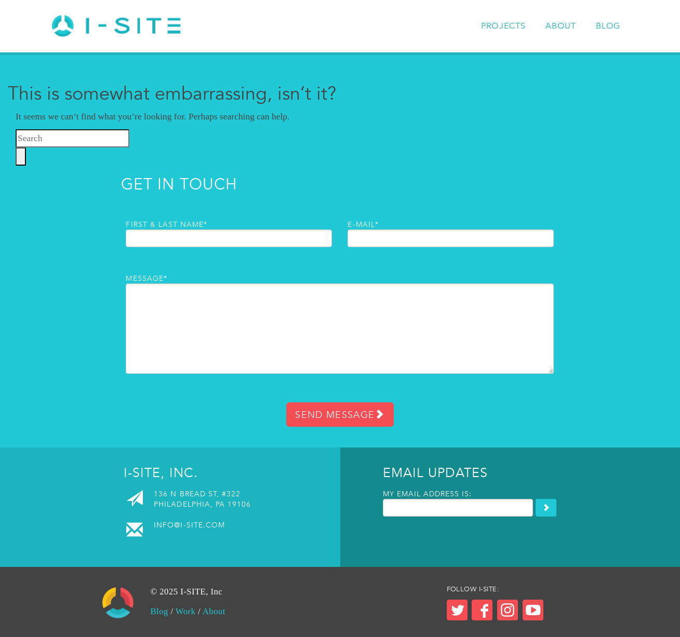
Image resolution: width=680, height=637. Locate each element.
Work (186, 611)
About (561, 26)
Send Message (340, 415)
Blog (608, 26)
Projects (503, 26)
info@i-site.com (189, 525)
